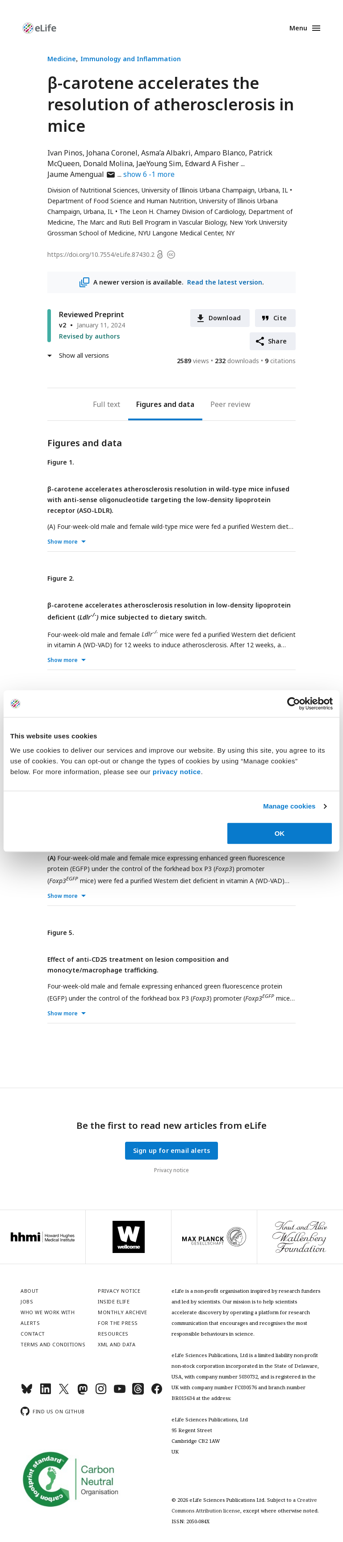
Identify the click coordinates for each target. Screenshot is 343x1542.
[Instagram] (101, 1392)
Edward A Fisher (212, 163)
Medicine (61, 58)
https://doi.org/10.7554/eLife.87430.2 (101, 254)
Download (225, 318)
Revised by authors (89, 336)
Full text (106, 404)
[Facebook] (157, 1392)
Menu (298, 28)
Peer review (230, 404)
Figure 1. (60, 462)
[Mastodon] (82, 1392)
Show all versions (84, 355)
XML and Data (116, 1344)
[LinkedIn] (45, 1392)
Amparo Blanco (219, 153)
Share (277, 341)
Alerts (30, 1323)
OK (280, 833)
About (30, 1290)
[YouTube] (119, 1392)
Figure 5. (60, 932)
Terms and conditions (53, 1344)
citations (280, 360)
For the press (118, 1323)
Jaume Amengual (81, 174)
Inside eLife (114, 1301)
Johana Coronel (112, 153)
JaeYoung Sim (158, 163)
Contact (33, 1333)
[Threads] (138, 1392)
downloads (237, 360)
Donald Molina (108, 163)
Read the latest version (224, 282)
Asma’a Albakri (166, 153)
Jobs (27, 1301)
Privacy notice (171, 1170)
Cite (280, 318)
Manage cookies (289, 806)
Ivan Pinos (65, 153)
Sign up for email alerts (171, 1150)
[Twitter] (64, 1392)
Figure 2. (60, 578)
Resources (113, 1333)
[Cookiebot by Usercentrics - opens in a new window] (294, 703)
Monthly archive (122, 1312)
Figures (149, 404)
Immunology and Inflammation (130, 58)
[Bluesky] (27, 1392)
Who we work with (48, 1312)
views (193, 360)
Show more (62, 541)
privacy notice (177, 771)
